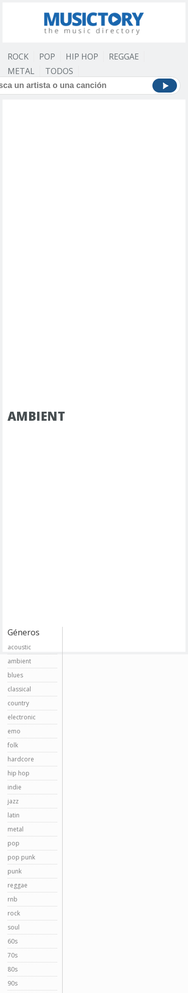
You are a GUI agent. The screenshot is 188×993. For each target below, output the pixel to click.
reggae (18, 885)
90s (13, 983)
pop (14, 843)
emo (14, 731)
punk (15, 871)
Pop (47, 56)
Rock (18, 56)
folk (13, 745)
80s (13, 969)
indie (15, 787)
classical (19, 689)
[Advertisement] (94, 159)
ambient (19, 661)
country (18, 703)
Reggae (124, 56)
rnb (13, 899)
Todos (59, 71)
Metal (21, 71)
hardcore (21, 759)
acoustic (19, 647)
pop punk (21, 857)
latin (14, 815)
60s (13, 941)
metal (16, 829)
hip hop (19, 773)
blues (15, 675)
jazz (13, 801)
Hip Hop (82, 56)
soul (14, 927)
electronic (22, 717)
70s (13, 955)
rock (14, 913)
